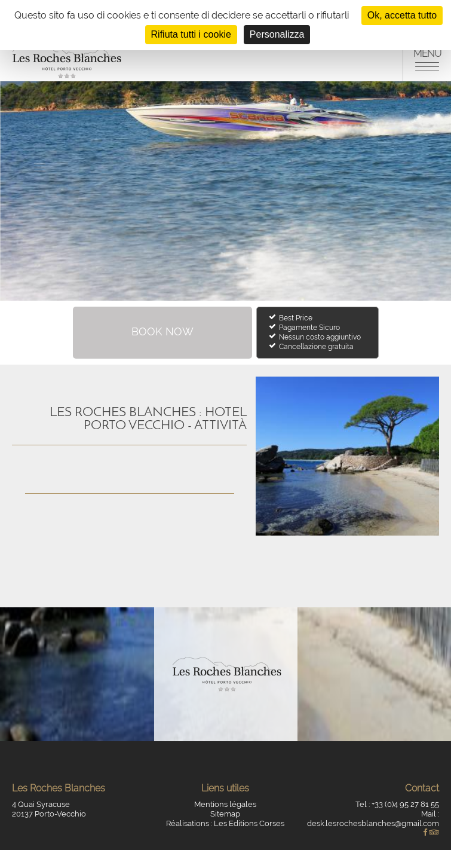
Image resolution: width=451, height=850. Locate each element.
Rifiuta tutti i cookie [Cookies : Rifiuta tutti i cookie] (191, 34)
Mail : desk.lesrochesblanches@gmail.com (373, 818)
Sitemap (225, 813)
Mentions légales (225, 804)
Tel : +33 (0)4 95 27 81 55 (397, 804)
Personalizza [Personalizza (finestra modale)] (277, 34)
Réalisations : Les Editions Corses (225, 823)
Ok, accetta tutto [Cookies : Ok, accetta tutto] (402, 15)
